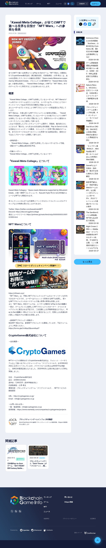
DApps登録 (68, 502)
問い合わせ (68, 498)
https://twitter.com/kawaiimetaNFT (29, 209)
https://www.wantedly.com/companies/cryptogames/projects (41, 409)
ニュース (47, 512)
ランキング (28, 4)
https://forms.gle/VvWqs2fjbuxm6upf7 (24, 328)
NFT (48, 4)
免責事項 (47, 519)
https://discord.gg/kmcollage (27, 212)
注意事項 (93, 519)
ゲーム (38, 4)
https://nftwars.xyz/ (16, 293)
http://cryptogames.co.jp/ (24, 396)
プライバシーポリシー (69, 519)
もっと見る (87, 262)
